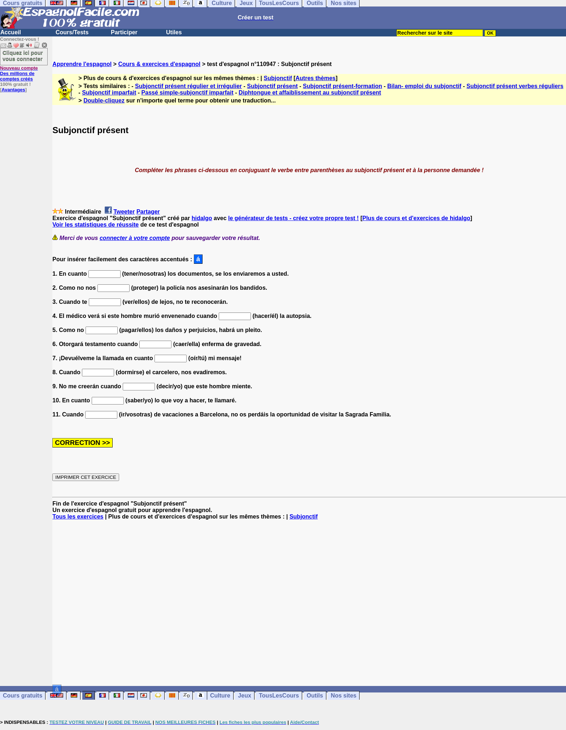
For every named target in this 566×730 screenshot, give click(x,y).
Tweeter (124, 212)
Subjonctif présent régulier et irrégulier (188, 86)
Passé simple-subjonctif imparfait (188, 92)
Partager (148, 212)
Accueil (10, 32)
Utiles (174, 32)
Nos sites (343, 695)
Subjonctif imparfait (109, 92)
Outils (315, 695)
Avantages (13, 89)
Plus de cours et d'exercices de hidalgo (416, 218)
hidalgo (202, 218)
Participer (124, 32)
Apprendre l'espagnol (82, 64)
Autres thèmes (316, 78)
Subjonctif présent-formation (342, 86)
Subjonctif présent (272, 86)
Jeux (244, 695)
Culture (220, 695)
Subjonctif (278, 78)
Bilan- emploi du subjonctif (424, 86)
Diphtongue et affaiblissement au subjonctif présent (310, 92)
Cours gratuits (22, 695)
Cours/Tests (72, 32)
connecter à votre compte (135, 238)
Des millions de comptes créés (19, 73)
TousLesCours (279, 695)
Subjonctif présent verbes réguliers (514, 86)
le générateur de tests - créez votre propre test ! (293, 218)
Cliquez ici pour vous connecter (23, 55)
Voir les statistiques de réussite (95, 225)
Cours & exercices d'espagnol (159, 64)
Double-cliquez (104, 100)
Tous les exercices (77, 516)
